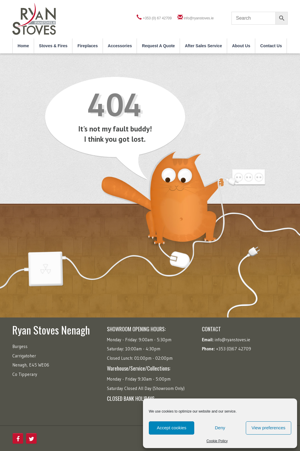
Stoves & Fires (53, 45)
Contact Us (271, 45)
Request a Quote (158, 45)
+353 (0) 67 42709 (157, 18)
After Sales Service (203, 45)
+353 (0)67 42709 (233, 349)
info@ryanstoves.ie (199, 18)
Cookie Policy (217, 441)
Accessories (120, 45)
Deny (220, 427)
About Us (241, 45)
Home (23, 45)
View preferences (269, 427)
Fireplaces (87, 45)
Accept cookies (171, 427)
